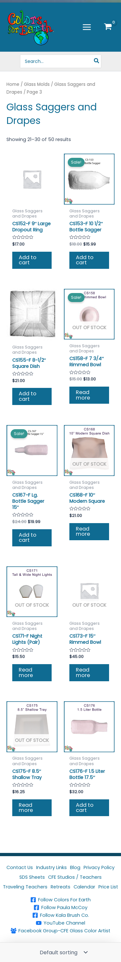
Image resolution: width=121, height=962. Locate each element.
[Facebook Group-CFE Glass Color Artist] (60, 931)
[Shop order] (63, 952)
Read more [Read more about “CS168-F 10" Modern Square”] (83, 531)
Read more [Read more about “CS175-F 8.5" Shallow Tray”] (26, 807)
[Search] (97, 61)
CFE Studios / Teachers (75, 877)
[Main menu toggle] (87, 27)
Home (12, 84)
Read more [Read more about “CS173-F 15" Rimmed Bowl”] (83, 672)
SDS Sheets (32, 877)
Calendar (84, 887)
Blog (75, 867)
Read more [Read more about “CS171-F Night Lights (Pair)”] (26, 672)
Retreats (60, 887)
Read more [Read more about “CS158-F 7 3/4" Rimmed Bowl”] (83, 395)
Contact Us (19, 867)
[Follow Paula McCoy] (60, 907)
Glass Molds (37, 84)
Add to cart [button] (27, 260)
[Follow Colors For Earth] (60, 900)
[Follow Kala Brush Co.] (60, 915)
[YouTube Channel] (60, 923)
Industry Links (51, 867)
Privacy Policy (99, 867)
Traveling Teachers (25, 887)
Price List (108, 887)
